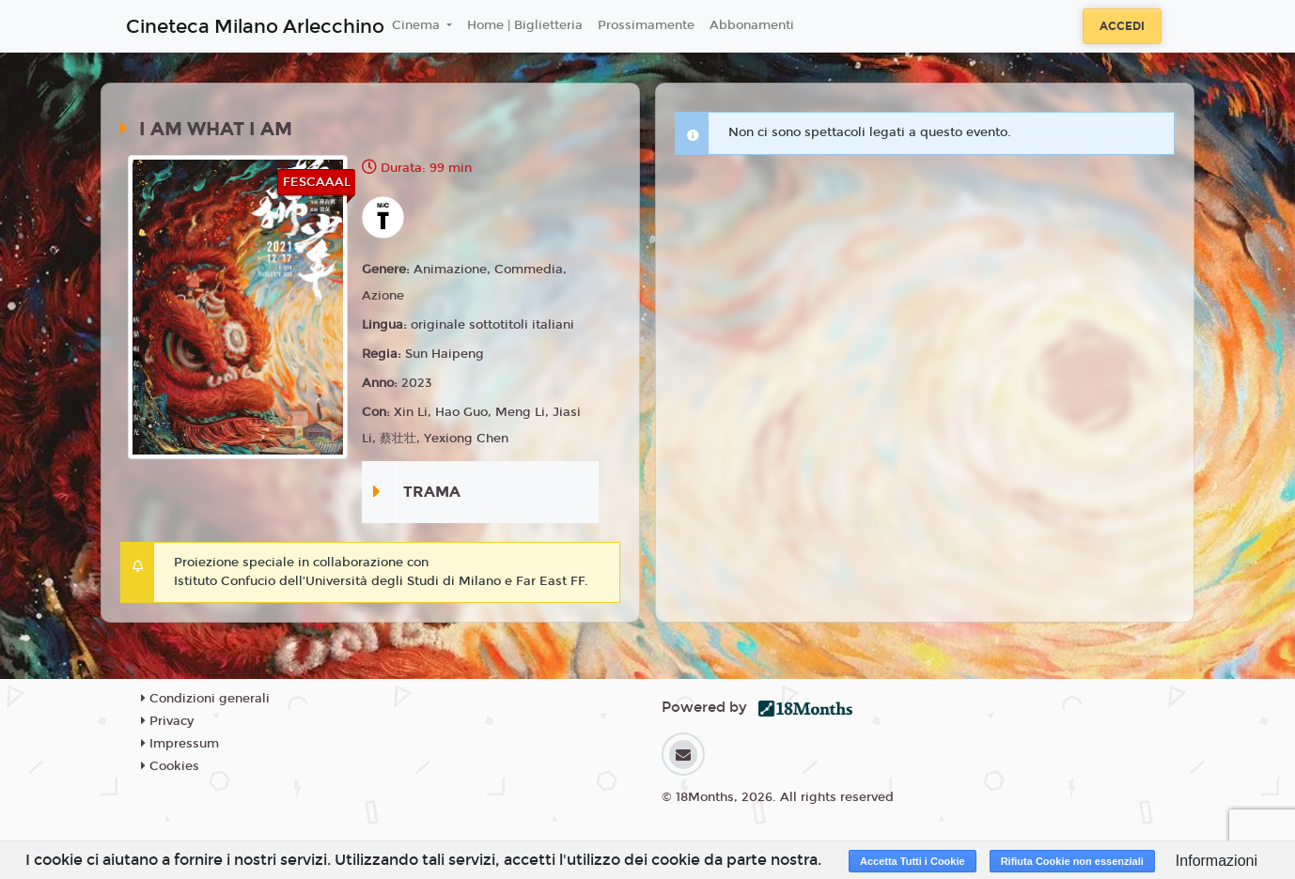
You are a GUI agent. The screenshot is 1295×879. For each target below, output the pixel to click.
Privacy (167, 721)
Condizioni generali (205, 698)
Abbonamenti (752, 25)
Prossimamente (646, 25)
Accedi (1122, 26)
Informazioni (1216, 861)
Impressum (180, 743)
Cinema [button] (418, 25)
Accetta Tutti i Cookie (912, 861)
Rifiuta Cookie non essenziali (1072, 861)
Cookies (170, 766)
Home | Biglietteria (525, 25)
